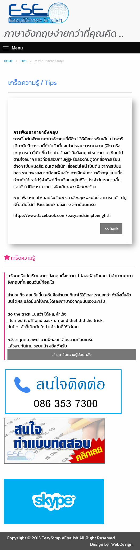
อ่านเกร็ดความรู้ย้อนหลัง (71, 355)
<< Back (111, 229)
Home (8, 61)
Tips (23, 61)
